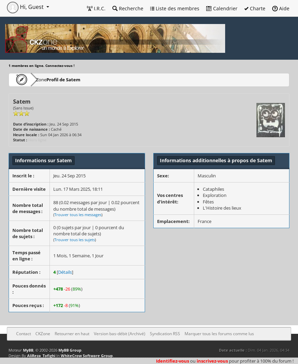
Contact (23, 334)
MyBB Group (69, 350)
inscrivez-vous (212, 361)
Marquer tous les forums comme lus (219, 334)
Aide (280, 8)
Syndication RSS (165, 334)
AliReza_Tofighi (41, 355)
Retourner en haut (72, 334)
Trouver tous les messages (77, 214)
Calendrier (222, 8)
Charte (254, 8)
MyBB (28, 350)
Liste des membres (174, 8)
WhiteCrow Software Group (87, 355)
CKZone (48, 79)
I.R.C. (96, 8)
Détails (65, 272)
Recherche (127, 8)
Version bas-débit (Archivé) (119, 334)
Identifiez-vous (172, 361)
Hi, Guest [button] (26, 7)
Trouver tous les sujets (74, 239)
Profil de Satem (84, 79)
